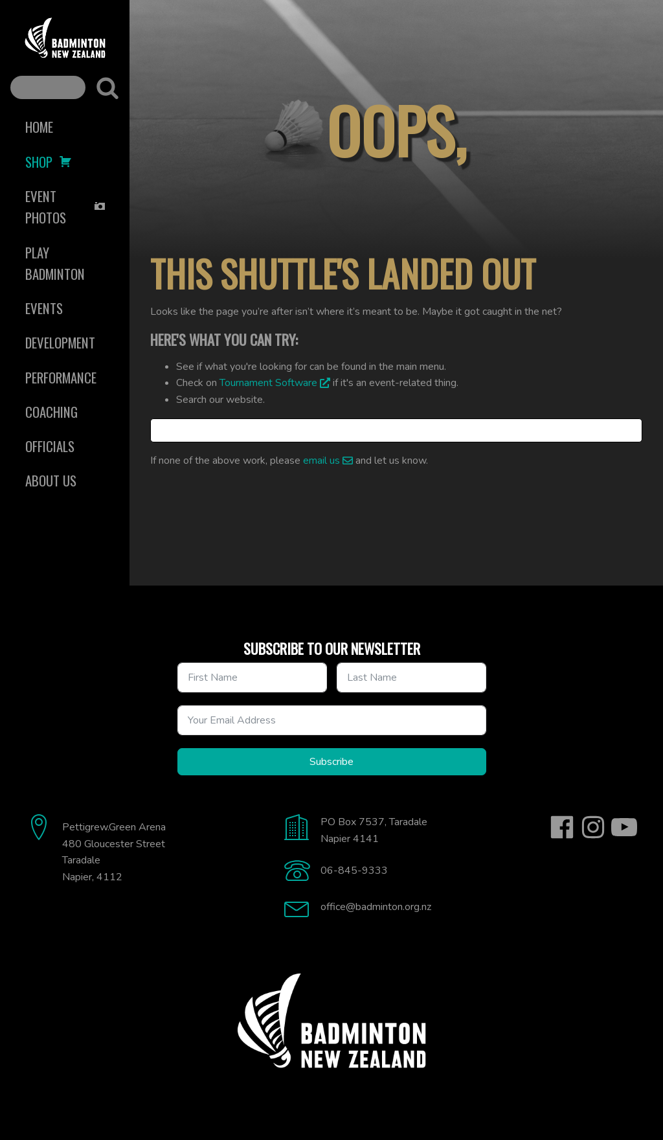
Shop (48, 162)
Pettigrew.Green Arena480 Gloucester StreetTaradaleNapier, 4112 (114, 852)
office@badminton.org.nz (375, 907)
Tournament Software (268, 383)
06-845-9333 (354, 870)
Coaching (51, 412)
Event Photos (65, 206)
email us (321, 460)
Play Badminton (55, 263)
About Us (50, 480)
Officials (49, 446)
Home (39, 127)
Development (60, 342)
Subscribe (331, 762)
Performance (60, 377)
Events (44, 308)
